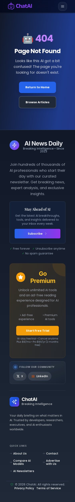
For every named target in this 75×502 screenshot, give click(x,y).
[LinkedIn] (39, 376)
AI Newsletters (22, 471)
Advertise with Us (51, 462)
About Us (18, 453)
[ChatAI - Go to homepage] (20, 6)
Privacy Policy (24, 488)
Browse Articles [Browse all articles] (37, 102)
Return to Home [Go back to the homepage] (37, 87)
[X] (19, 376)
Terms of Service (48, 488)
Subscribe (37, 234)
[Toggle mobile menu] (62, 6)
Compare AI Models (20, 462)
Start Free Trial (37, 331)
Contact (50, 453)
